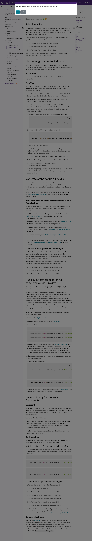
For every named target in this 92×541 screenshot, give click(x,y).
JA (18, 12)
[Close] (76, 3)
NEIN (23, 12)
